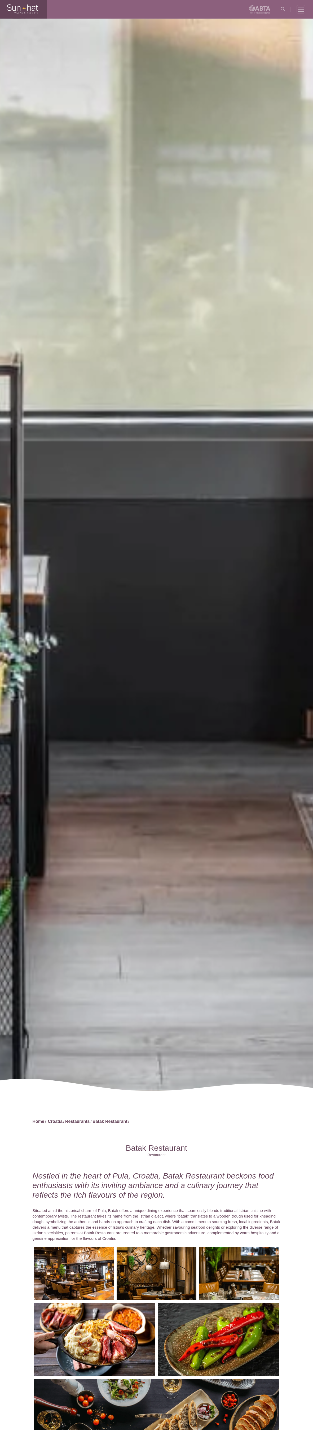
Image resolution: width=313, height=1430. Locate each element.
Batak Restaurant (109, 1121)
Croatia (55, 1121)
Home (38, 1121)
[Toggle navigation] (301, 9)
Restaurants (77, 1121)
